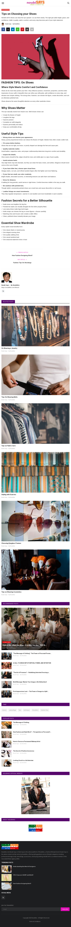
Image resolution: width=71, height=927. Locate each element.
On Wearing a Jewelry (9, 348)
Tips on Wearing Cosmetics (11, 592)
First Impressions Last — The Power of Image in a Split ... (31, 691)
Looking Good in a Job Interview (23, 760)
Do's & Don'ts (5, 10)
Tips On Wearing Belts (9, 397)
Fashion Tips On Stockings (22, 263)
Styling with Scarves (8, 494)
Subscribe (65, 909)
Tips (20, 710)
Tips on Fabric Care (8, 446)
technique (27, 710)
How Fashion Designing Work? (22, 255)
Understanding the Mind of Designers (24, 866)
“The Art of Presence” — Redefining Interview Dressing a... (31, 672)
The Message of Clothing (21, 722)
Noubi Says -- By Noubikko (10, 24)
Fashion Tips (44, 710)
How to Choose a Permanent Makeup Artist (26, 741)
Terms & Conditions (34, 921)
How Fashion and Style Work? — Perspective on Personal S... (32, 732)
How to (4, 710)
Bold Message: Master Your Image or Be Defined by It (30, 682)
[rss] (3, 897)
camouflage (12, 710)
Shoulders (35, 710)
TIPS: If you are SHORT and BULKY (23, 875)
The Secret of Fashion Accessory (23, 751)
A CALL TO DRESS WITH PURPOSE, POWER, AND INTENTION (32, 663)
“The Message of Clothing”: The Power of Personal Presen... (32, 653)
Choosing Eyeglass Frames (11, 543)
